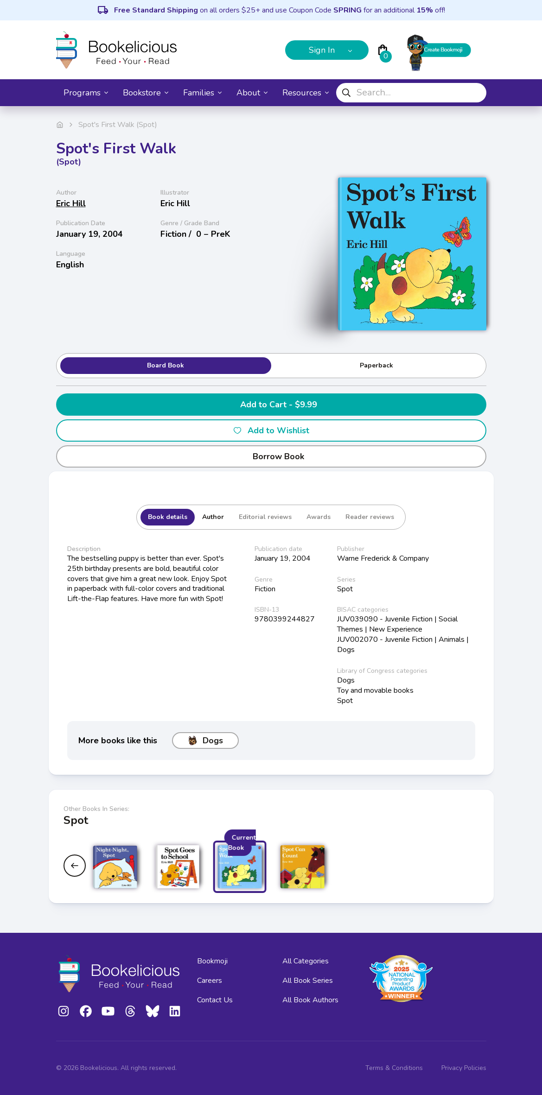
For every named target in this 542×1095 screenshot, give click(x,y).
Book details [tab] (167, 517)
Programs (86, 92)
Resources (305, 92)
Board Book (165, 365)
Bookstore (145, 92)
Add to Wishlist (271, 430)
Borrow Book (271, 456)
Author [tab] (213, 517)
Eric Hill (71, 203)
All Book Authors (310, 1000)
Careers (209, 980)
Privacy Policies (463, 1067)
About (252, 92)
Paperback (376, 365)
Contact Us (215, 1000)
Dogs (205, 740)
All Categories (305, 961)
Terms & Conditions (394, 1067)
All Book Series (307, 980)
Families (202, 92)
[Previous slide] (75, 865)
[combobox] (411, 92)
